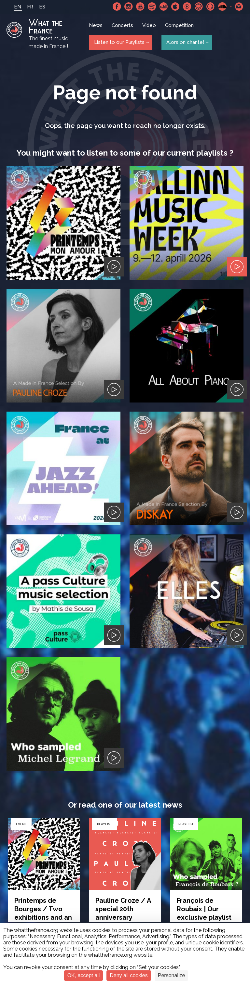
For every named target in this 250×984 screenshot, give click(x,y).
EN (13, 7)
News (96, 28)
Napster (199, 6)
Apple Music (175, 6)
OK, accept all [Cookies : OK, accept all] (83, 975)
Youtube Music (187, 6)
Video (150, 28)
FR (26, 7)
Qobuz (210, 6)
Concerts (123, 28)
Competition (180, 28)
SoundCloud (222, 6)
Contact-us (239, 6)
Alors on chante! (183, 42)
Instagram (128, 6)
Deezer (164, 6)
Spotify (152, 6)
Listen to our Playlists (118, 42)
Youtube (140, 6)
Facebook (117, 6)
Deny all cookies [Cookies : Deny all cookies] (129, 975)
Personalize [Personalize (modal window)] (171, 975)
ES (38, 7)
